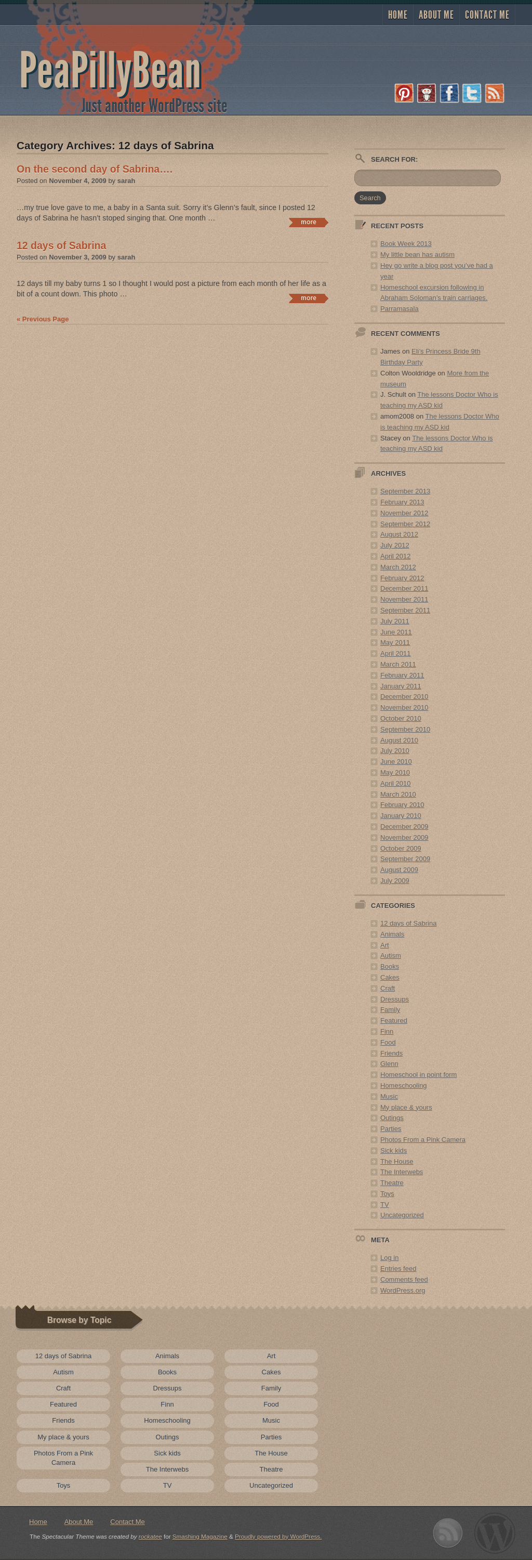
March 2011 (398, 664)
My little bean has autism (417, 254)
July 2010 (394, 751)
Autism (390, 955)
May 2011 (395, 642)
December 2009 (404, 826)
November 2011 (404, 599)
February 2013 (402, 502)
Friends (391, 1053)
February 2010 (402, 805)
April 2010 (395, 783)
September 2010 (405, 729)
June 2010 (396, 761)
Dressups (394, 999)
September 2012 (405, 524)
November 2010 (404, 707)
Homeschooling (403, 1085)
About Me (436, 15)
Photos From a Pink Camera (423, 1139)
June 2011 (396, 632)
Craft (387, 988)
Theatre (392, 1183)
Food (388, 1042)
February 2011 (402, 675)
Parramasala (399, 309)
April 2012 (395, 556)
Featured (393, 1020)
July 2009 (394, 881)
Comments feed (404, 1279)
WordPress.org (402, 1290)
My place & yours (406, 1107)
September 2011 (405, 610)
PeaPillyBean (110, 71)
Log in (389, 1258)
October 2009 (400, 848)
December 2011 (404, 588)
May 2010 (395, 772)
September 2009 (405, 859)
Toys (387, 1194)
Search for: (394, 159)
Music (389, 1096)
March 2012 (398, 567)
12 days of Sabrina (61, 245)
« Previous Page (43, 319)
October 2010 (400, 718)
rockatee (150, 1536)
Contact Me (487, 15)
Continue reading (308, 222)
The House (397, 1161)
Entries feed (398, 1268)
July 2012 (394, 545)
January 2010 (400, 816)
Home (398, 15)
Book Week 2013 (406, 244)
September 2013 (405, 491)
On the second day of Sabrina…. (94, 169)
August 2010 (399, 740)
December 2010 (404, 696)
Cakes (390, 977)
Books (389, 966)
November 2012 (404, 513)
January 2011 (400, 686)
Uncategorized (402, 1215)
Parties (390, 1129)
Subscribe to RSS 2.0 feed (447, 1533)
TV (384, 1204)
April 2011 (395, 653)
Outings (392, 1118)
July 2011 (394, 621)
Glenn (389, 1064)
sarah (126, 181)
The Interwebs (401, 1172)
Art (384, 945)
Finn (386, 1031)
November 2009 (404, 837)
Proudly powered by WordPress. (278, 1536)
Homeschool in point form (418, 1074)
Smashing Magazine (200, 1536)
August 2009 (399, 870)
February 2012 (402, 578)
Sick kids (393, 1150)
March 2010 (398, 794)
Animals (392, 934)
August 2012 (399, 534)
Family (390, 1009)
